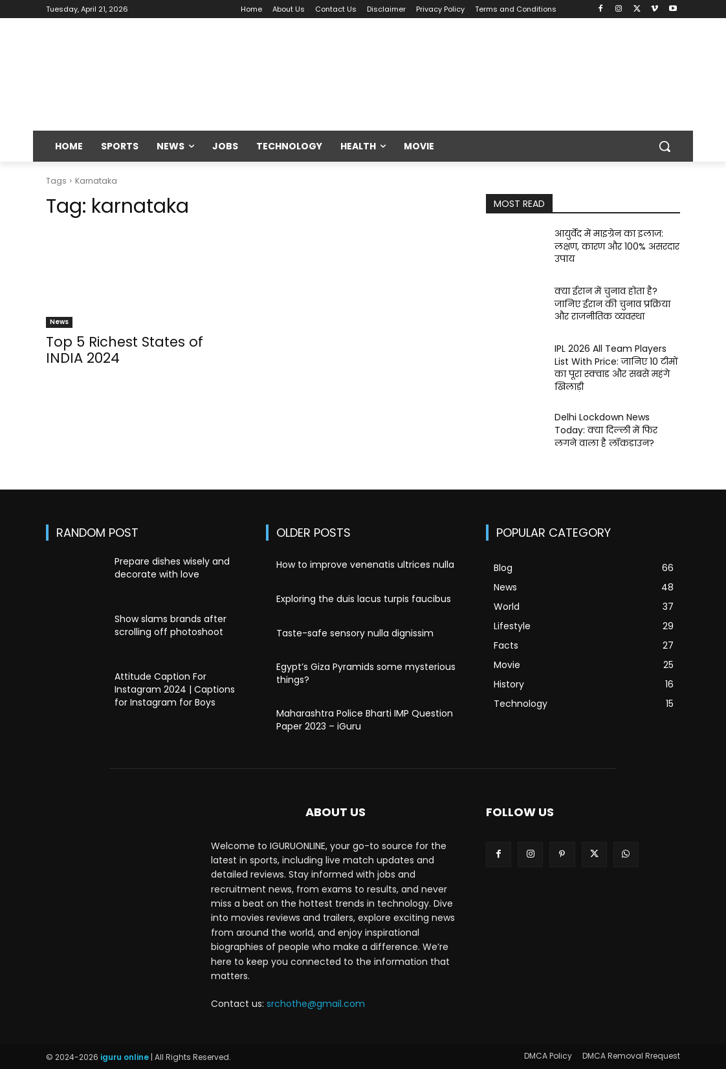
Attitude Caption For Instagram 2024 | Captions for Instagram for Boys (175, 689)
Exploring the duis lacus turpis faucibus (363, 598)
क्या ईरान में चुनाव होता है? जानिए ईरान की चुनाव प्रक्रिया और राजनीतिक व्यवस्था (612, 304)
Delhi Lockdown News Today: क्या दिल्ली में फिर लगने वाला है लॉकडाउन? (606, 430)
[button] (664, 146)
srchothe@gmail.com (316, 1003)
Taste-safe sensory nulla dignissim (355, 633)
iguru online (124, 1057)
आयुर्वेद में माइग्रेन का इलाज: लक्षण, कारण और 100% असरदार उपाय (617, 246)
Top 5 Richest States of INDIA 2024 (124, 349)
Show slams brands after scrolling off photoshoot (170, 625)
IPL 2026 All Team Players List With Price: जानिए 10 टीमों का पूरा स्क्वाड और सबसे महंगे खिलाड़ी (616, 367)
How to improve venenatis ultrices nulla (365, 564)
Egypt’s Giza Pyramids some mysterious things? (366, 673)
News (59, 322)
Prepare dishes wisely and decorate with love (172, 568)
